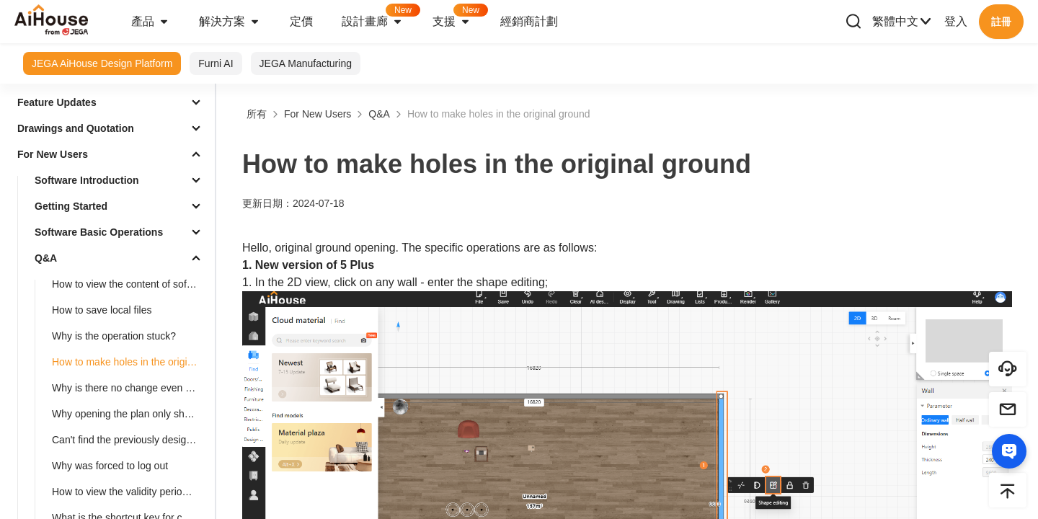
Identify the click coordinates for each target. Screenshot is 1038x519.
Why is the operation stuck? (114, 336)
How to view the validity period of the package (130, 491)
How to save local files (102, 310)
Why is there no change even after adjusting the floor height (130, 388)
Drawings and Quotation (75, 128)
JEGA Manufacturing (306, 63)
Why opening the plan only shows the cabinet (130, 414)
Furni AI (215, 63)
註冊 (1001, 21)
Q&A (46, 258)
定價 (301, 21)
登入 (955, 21)
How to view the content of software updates (130, 284)
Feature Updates (57, 102)
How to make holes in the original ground (130, 362)
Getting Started (71, 206)
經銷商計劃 (529, 21)
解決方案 (230, 21)
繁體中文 (902, 21)
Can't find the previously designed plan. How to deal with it (130, 439)
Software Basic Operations (99, 232)
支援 (459, 17)
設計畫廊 (380, 17)
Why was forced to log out (110, 465)
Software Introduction (87, 180)
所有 (257, 114)
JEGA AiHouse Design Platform (102, 63)
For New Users (52, 154)
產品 (150, 21)
